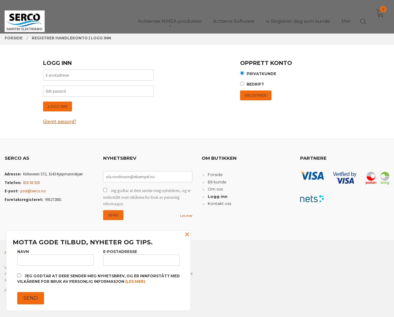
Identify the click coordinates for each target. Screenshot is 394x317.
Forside (215, 174)
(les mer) (135, 281)
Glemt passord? (59, 121)
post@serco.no (33, 191)
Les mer (186, 215)
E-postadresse (141, 257)
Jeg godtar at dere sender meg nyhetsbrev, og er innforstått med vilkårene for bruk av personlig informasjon (147, 197)
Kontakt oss (219, 203)
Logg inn (217, 196)
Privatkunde (261, 73)
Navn (55, 257)
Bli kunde (217, 181)
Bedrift (255, 84)
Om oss (215, 189)
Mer (346, 15)
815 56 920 (31, 182)
